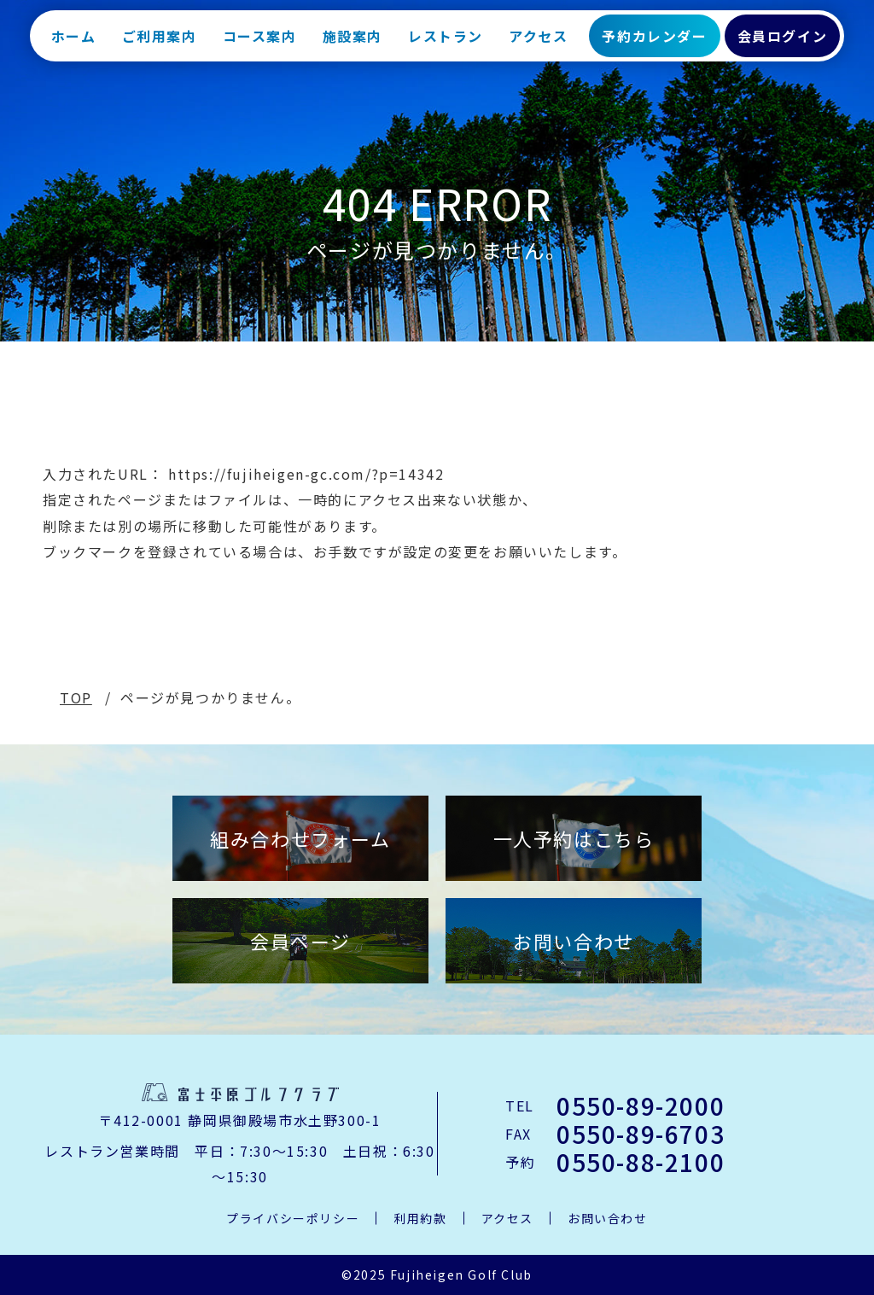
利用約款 (419, 1218)
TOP (76, 697)
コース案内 (260, 42)
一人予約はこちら (574, 838)
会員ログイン (782, 42)
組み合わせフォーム (300, 838)
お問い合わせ (573, 940)
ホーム (73, 42)
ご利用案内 (159, 42)
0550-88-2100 (640, 1162)
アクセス (538, 42)
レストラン (445, 42)
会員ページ (300, 940)
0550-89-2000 (640, 1105)
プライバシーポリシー (292, 1218)
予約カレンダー (654, 42)
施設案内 (352, 42)
